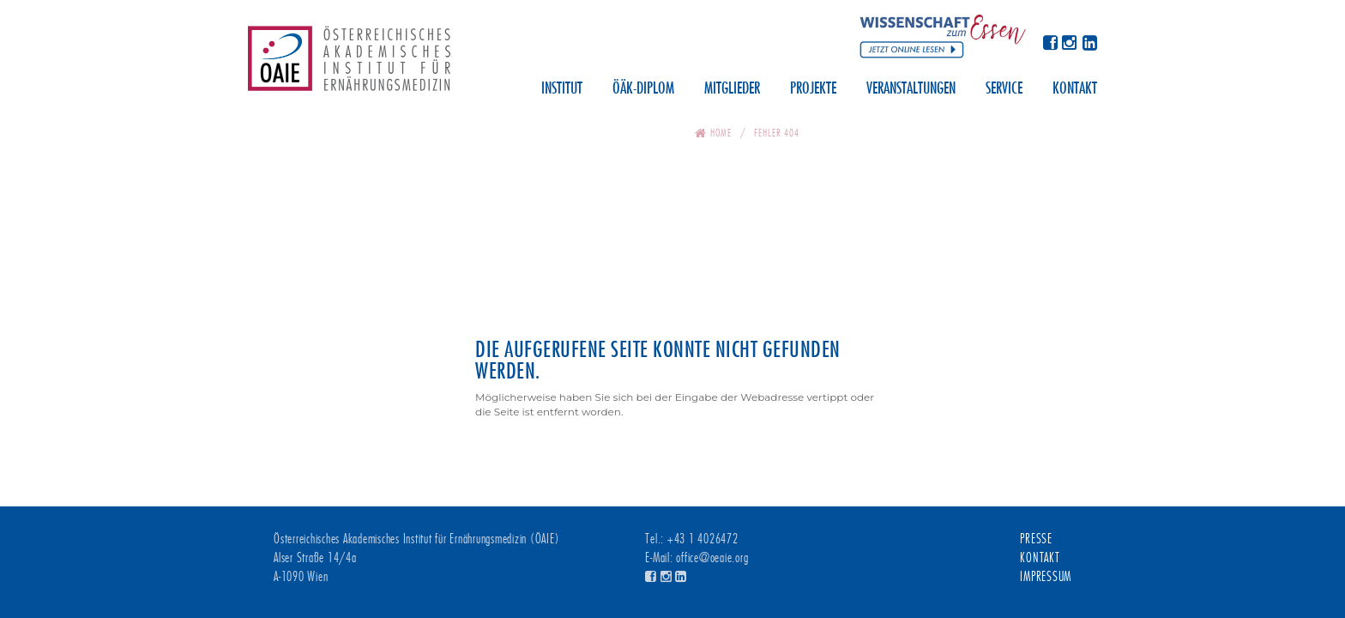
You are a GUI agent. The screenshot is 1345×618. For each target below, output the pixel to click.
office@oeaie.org (712, 558)
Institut (561, 89)
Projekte (813, 89)
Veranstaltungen (911, 89)
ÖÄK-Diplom (643, 89)
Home (721, 132)
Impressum (1045, 577)
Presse (1036, 539)
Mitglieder (732, 89)
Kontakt (1074, 89)
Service (1004, 89)
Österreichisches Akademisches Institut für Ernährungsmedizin (349, 64)
